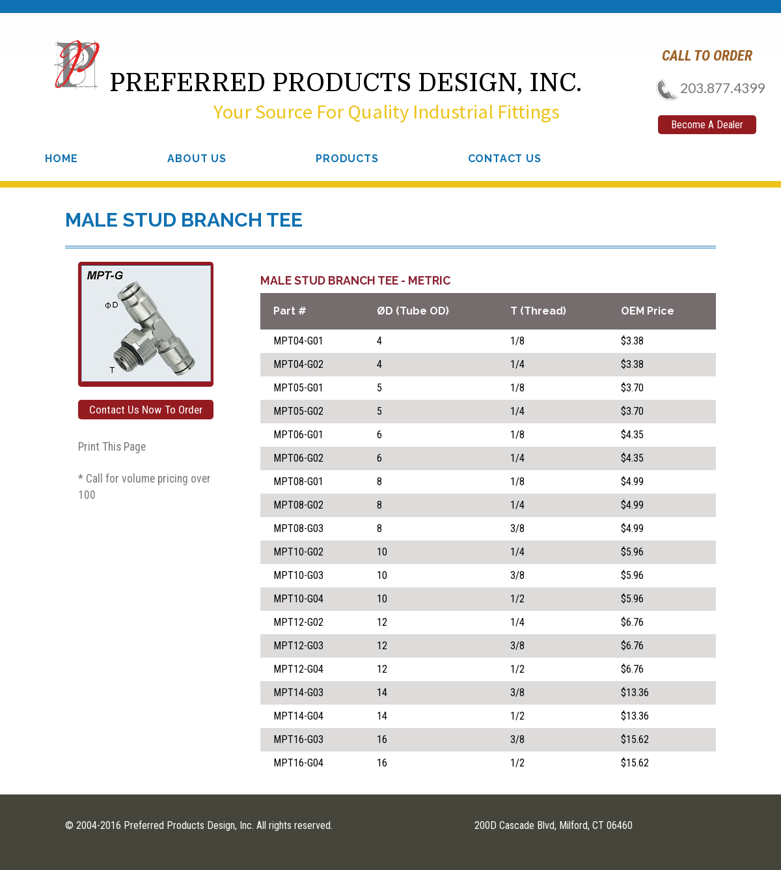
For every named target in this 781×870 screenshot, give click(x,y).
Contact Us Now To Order (145, 409)
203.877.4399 (706, 87)
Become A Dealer (707, 125)
